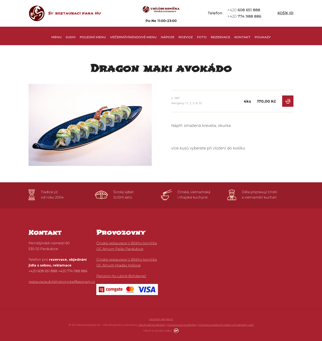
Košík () (284, 13)
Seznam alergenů (161, 319)
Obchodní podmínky (152, 324)
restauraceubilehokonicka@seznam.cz (62, 282)
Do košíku (287, 101)
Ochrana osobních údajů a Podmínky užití (226, 324)
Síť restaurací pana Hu (74, 13)
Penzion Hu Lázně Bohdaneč (121, 276)
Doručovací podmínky (182, 324)
